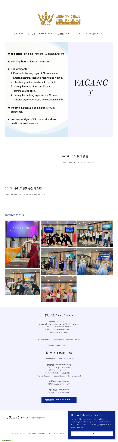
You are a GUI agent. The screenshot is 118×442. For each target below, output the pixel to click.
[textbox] (60, 418)
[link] (59, 18)
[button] (72, 359)
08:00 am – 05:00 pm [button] (62, 359)
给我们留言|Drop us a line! (59, 400)
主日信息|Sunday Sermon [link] (40, 34)
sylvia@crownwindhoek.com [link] (59, 345)
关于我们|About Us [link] (95, 34)
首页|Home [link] (19, 34)
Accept (92, 434)
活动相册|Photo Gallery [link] (69, 34)
